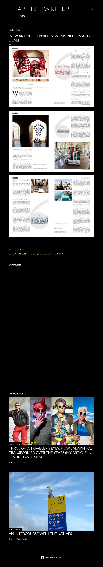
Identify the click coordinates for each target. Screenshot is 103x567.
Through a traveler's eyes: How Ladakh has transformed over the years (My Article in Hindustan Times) (50, 452)
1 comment (20, 462)
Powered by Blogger (51, 558)
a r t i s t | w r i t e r (43, 8)
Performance (43, 254)
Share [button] (11, 250)
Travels (53, 254)
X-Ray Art (61, 254)
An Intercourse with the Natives (40, 533)
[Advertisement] (51, 364)
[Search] (92, 8)
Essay (35, 254)
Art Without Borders (23, 254)
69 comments (21, 539)
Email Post (20, 250)
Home (22, 15)
